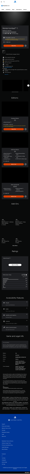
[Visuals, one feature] (15, 304)
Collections (8, 9)
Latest (3, 9)
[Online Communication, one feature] (15, 328)
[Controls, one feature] (15, 322)
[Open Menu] (1, 2)
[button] (8, 67)
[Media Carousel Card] (12, 85)
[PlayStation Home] (15, 1)
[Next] (28, 85)
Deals (13, 9)
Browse (25, 9)
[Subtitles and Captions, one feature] (15, 316)
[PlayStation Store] (5, 6)
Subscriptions (19, 9)
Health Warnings (5, 387)
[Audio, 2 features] (15, 310)
